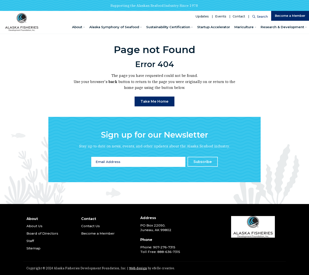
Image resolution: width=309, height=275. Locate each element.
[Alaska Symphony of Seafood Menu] (141, 27)
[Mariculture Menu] (255, 27)
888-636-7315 (168, 252)
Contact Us (90, 226)
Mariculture (244, 27)
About (77, 27)
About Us (34, 226)
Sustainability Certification (168, 27)
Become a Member (290, 16)
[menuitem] (78, 27)
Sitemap (33, 248)
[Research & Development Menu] (306, 27)
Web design (138, 268)
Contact (239, 16)
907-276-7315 (164, 247)
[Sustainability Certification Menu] (192, 27)
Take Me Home (154, 101)
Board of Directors (42, 233)
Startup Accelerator (213, 27)
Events (220, 16)
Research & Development (282, 27)
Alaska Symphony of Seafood (114, 27)
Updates (202, 16)
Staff (30, 241)
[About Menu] (84, 27)
